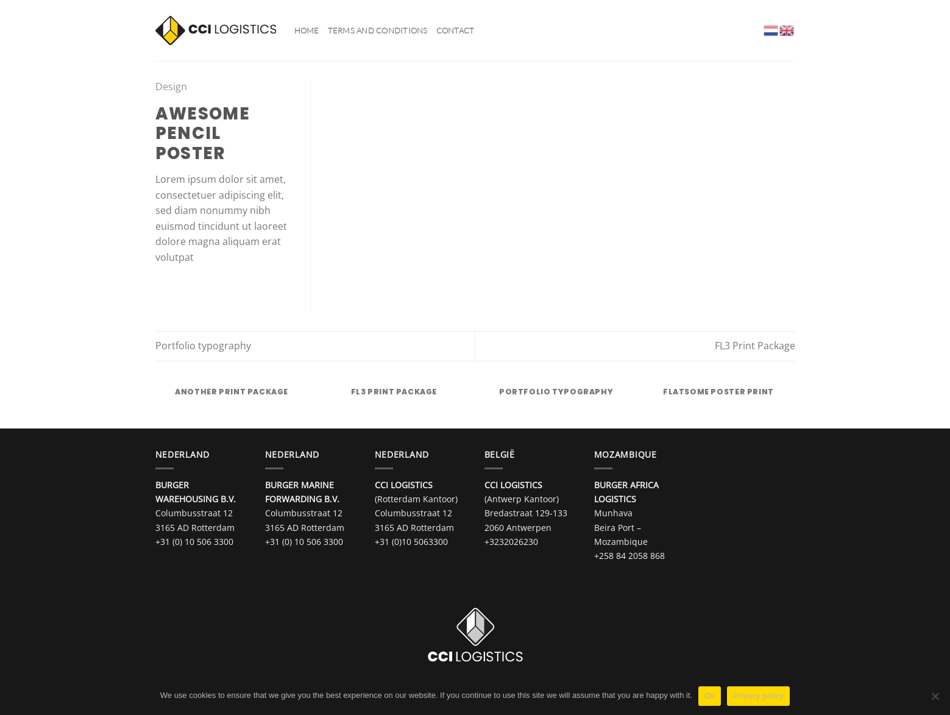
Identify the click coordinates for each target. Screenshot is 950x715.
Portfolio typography (203, 345)
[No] (935, 700)
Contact (455, 30)
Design (171, 86)
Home (306, 30)
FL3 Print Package (755, 345)
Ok (709, 695)
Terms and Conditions (378, 30)
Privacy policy (758, 695)
